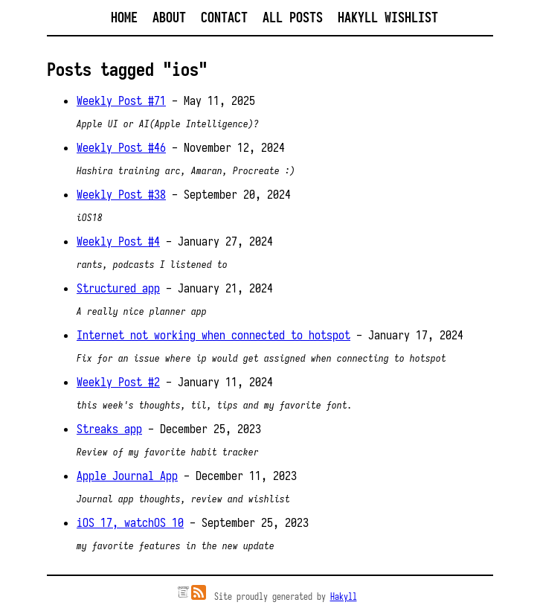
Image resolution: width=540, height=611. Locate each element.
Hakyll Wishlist (388, 17)
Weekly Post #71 (121, 100)
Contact (224, 17)
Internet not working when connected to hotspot (213, 334)
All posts (293, 17)
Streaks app (109, 428)
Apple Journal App (127, 475)
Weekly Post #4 (118, 241)
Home (124, 17)
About (169, 17)
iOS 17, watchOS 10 (130, 522)
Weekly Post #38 (121, 194)
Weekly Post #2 (118, 381)
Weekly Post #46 (121, 147)
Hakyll (343, 596)
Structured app (118, 288)
